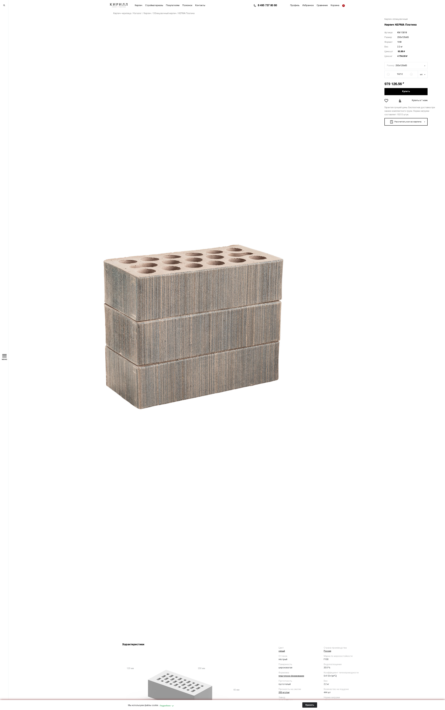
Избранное (308, 6)
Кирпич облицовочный (396, 19)
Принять (309, 705)
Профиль (295, 6)
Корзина (335, 6)
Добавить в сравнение (400, 100)
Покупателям (172, 6)
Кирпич (138, 6)
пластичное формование (291, 676)
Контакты (200, 6)
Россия (327, 651)
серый (282, 651)
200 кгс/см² (284, 693)
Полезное (187, 6)
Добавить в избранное (386, 100)
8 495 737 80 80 (267, 5)
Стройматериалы (154, 6)
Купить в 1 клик (420, 101)
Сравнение (322, 6)
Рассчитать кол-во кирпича (405, 122)
